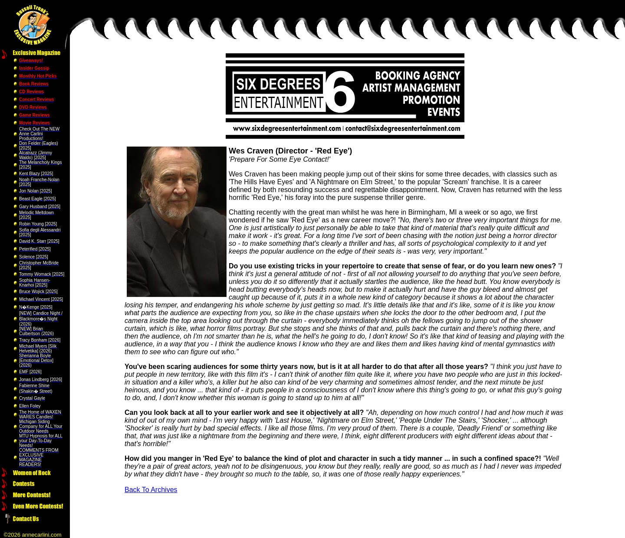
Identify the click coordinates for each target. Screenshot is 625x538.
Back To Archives (151, 489)
